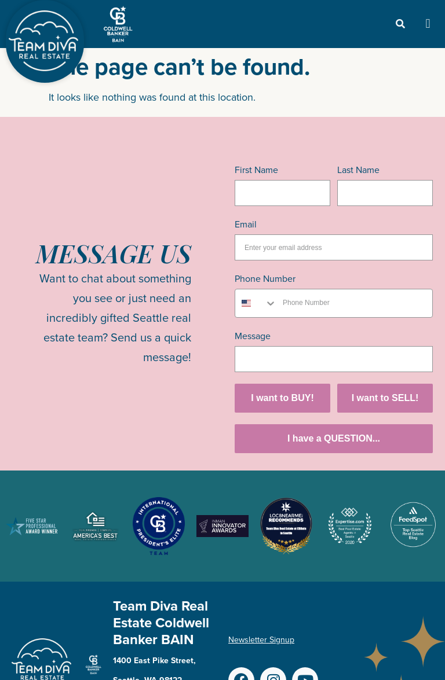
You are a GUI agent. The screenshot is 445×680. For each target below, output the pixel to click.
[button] (427, 24)
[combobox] (256, 303)
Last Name (358, 170)
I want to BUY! (282, 398)
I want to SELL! (385, 398)
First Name (256, 170)
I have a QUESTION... (333, 438)
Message (253, 336)
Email (246, 224)
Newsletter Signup (261, 640)
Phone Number (265, 278)
